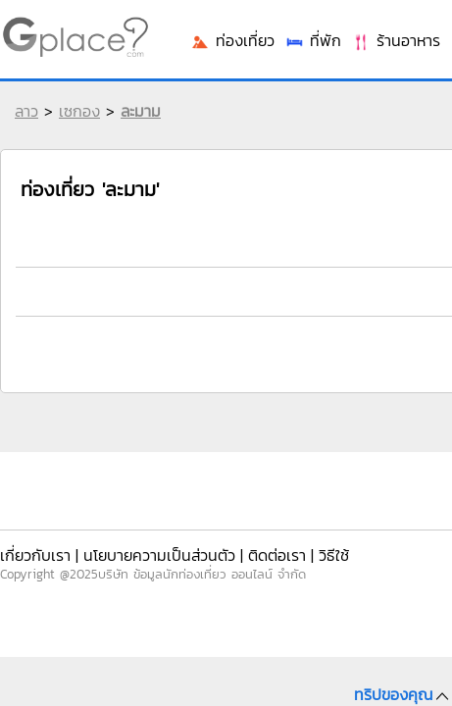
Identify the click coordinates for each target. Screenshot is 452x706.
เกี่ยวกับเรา (35, 555)
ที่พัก (312, 40)
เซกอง (79, 111)
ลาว (26, 111)
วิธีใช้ (334, 555)
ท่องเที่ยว (232, 40)
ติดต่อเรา (277, 555)
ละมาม (141, 111)
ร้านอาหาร (395, 40)
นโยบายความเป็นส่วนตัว (159, 555)
